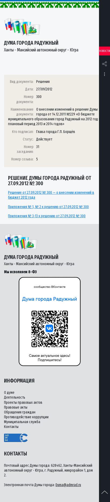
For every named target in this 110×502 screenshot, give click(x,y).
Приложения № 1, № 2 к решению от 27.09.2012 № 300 (48, 207)
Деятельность (14, 397)
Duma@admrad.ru (68, 485)
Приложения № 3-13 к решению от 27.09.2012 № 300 (47, 216)
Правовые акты (15, 407)
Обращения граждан (19, 412)
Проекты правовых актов (23, 402)
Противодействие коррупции (26, 417)
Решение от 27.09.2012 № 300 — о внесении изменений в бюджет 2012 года (51, 195)
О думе (9, 392)
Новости (104, 51)
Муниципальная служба (22, 422)
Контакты (11, 426)
